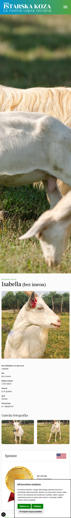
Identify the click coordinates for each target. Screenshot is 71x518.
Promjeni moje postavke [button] (31, 512)
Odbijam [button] (37, 506)
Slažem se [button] (24, 506)
